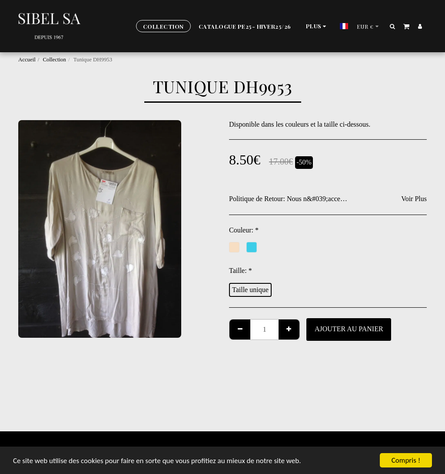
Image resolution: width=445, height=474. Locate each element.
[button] (392, 26)
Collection (54, 60)
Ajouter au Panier (349, 329)
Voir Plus (414, 198)
